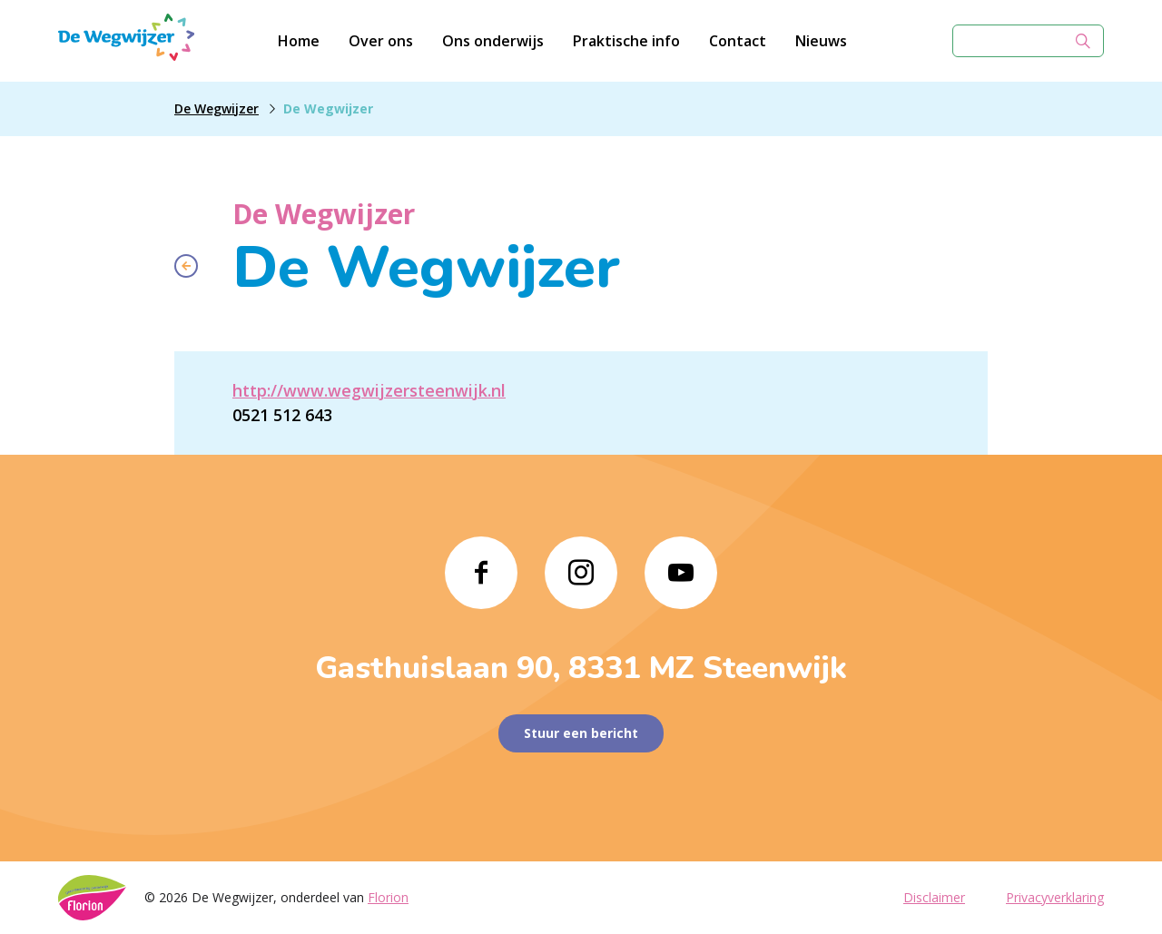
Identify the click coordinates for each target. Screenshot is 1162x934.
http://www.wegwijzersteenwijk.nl (369, 390)
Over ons (381, 41)
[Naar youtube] (681, 572)
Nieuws (821, 41)
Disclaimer (934, 897)
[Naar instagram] (581, 572)
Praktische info (626, 41)
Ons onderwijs (493, 41)
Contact (737, 41)
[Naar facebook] (481, 572)
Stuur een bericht (581, 733)
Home (299, 41)
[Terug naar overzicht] (186, 266)
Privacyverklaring (1055, 897)
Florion (388, 897)
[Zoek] (1083, 41)
